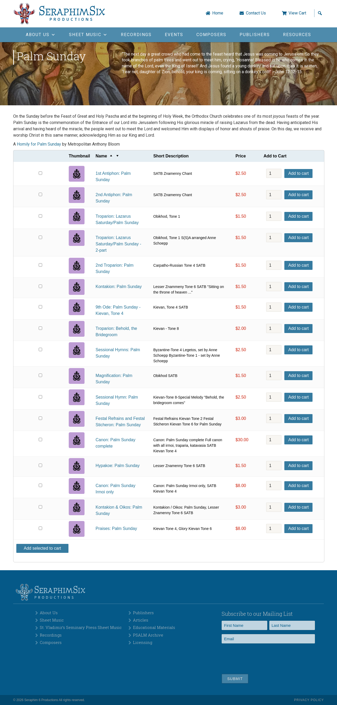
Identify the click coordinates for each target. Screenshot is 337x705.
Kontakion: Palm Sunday (119, 286)
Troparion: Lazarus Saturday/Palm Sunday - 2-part (118, 243)
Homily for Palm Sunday (39, 144)
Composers (211, 34)
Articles (140, 620)
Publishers (255, 34)
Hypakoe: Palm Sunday (118, 465)
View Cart (297, 13)
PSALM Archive (148, 635)
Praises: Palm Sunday (116, 528)
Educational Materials (154, 627)
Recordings (136, 34)
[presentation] (262, 658)
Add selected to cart (42, 548)
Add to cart (298, 173)
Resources (297, 34)
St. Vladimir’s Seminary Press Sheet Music (81, 627)
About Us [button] (41, 34)
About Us (49, 612)
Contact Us (256, 13)
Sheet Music (52, 620)
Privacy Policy (309, 700)
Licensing (142, 642)
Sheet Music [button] (88, 34)
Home (217, 13)
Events (174, 34)
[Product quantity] (273, 173)
